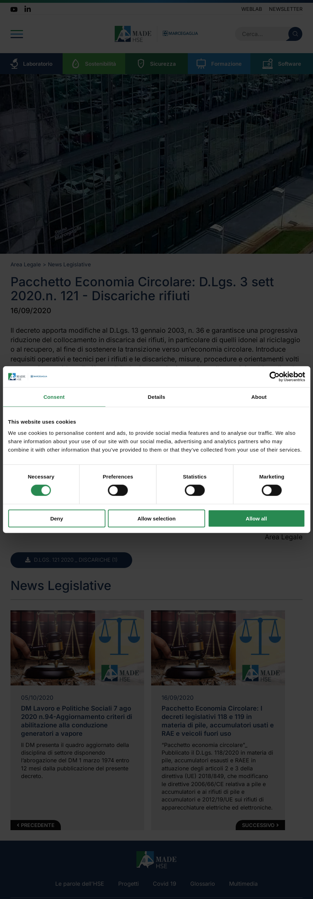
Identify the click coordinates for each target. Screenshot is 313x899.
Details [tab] (156, 397)
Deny (56, 518)
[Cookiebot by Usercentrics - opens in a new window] (274, 377)
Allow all (256, 518)
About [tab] (259, 397)
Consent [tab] (54, 397)
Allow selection (156, 518)
